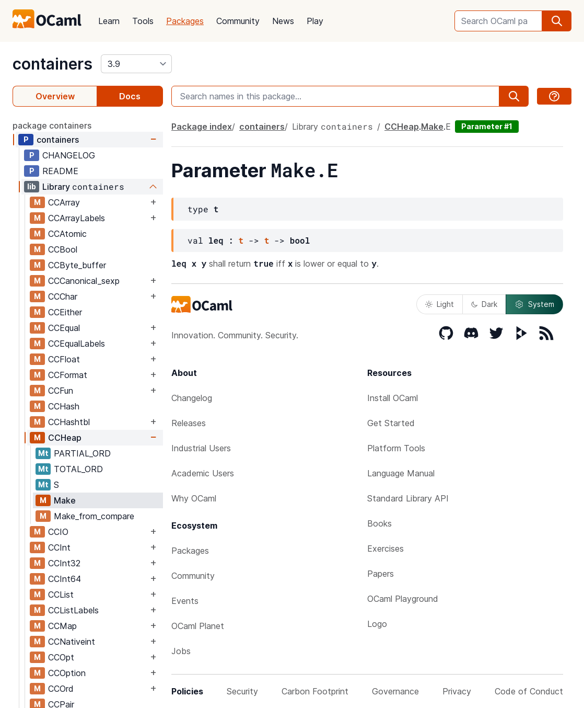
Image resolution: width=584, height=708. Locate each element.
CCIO (58, 532)
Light (439, 304)
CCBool (62, 249)
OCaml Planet (197, 626)
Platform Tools (396, 448)
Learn (109, 21)
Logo (377, 624)
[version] (136, 63)
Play (315, 21)
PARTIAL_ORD (82, 453)
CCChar (62, 296)
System (534, 304)
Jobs (181, 651)
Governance (395, 691)
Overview (55, 96)
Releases (188, 423)
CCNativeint (71, 641)
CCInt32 (64, 563)
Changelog (191, 398)
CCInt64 (64, 579)
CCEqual (64, 328)
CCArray (64, 202)
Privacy (456, 691)
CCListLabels (73, 610)
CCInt (59, 547)
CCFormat (67, 375)
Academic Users (202, 473)
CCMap (62, 626)
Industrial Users (201, 448)
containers (52, 63)
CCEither (65, 312)
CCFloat (64, 359)
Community (238, 21)
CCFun (60, 390)
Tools (143, 21)
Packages (185, 21)
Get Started (391, 423)
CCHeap (64, 437)
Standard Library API (408, 498)
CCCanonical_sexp (84, 281)
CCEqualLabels (76, 343)
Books (379, 523)
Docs (130, 96)
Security (242, 691)
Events (184, 601)
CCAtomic (67, 234)
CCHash (63, 406)
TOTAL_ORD (78, 469)
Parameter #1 (486, 126)
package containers (52, 125)
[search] (556, 20)
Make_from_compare (94, 516)
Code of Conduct (529, 691)
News (283, 21)
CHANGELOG (68, 155)
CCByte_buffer (77, 265)
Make (65, 500)
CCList (61, 594)
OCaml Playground (402, 598)
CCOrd (61, 688)
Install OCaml (392, 398)
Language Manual (401, 473)
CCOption (67, 673)
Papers (380, 573)
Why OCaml (193, 498)
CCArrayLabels (76, 218)
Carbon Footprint (315, 691)
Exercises (385, 548)
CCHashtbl (69, 422)
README (60, 171)
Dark (484, 304)
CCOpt (61, 657)
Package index (201, 126)
